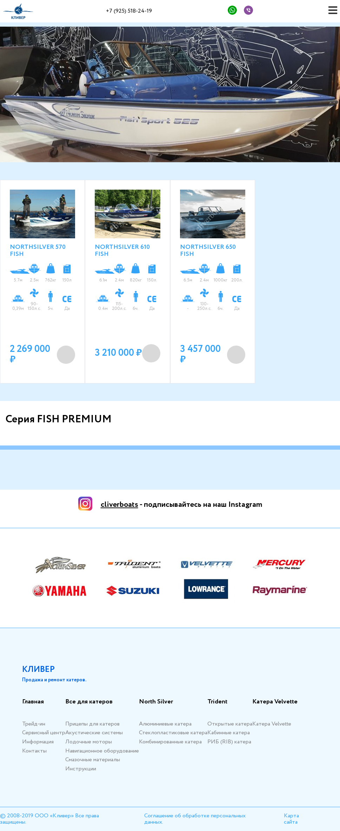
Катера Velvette (275, 702)
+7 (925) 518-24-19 (129, 11)
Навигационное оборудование (102, 751)
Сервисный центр (43, 733)
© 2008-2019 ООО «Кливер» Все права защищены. (49, 819)
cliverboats (119, 504)
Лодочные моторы (88, 742)
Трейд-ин (33, 724)
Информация (38, 742)
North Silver (156, 702)
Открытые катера (229, 724)
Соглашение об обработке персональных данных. (195, 819)
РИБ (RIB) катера (229, 742)
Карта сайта (291, 819)
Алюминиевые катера (165, 724)
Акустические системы (94, 733)
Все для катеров (89, 702)
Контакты (34, 751)
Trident (217, 702)
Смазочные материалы (92, 760)
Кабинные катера (228, 733)
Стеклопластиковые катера (173, 733)
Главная (33, 702)
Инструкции (80, 769)
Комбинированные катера (170, 742)
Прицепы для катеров (92, 724)
